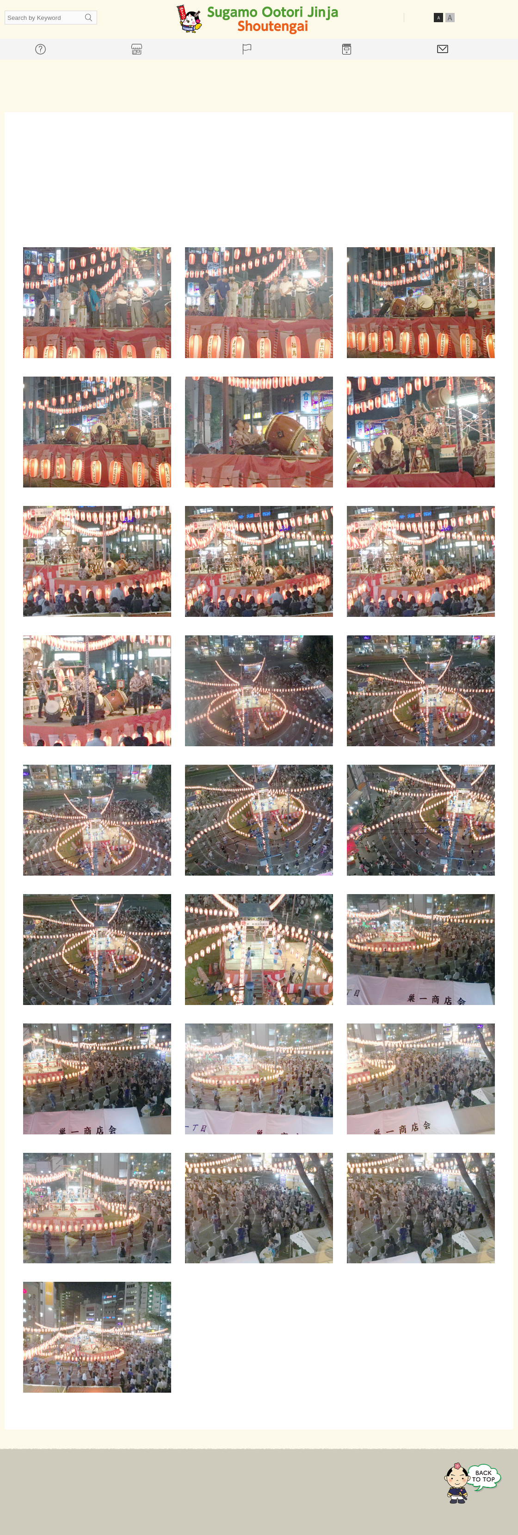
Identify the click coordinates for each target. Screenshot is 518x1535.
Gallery (320, 1481)
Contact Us (369, 1481)
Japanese (473, 17)
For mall (182, 1481)
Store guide (233, 1481)
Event (280, 1481)
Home (141, 1481)
